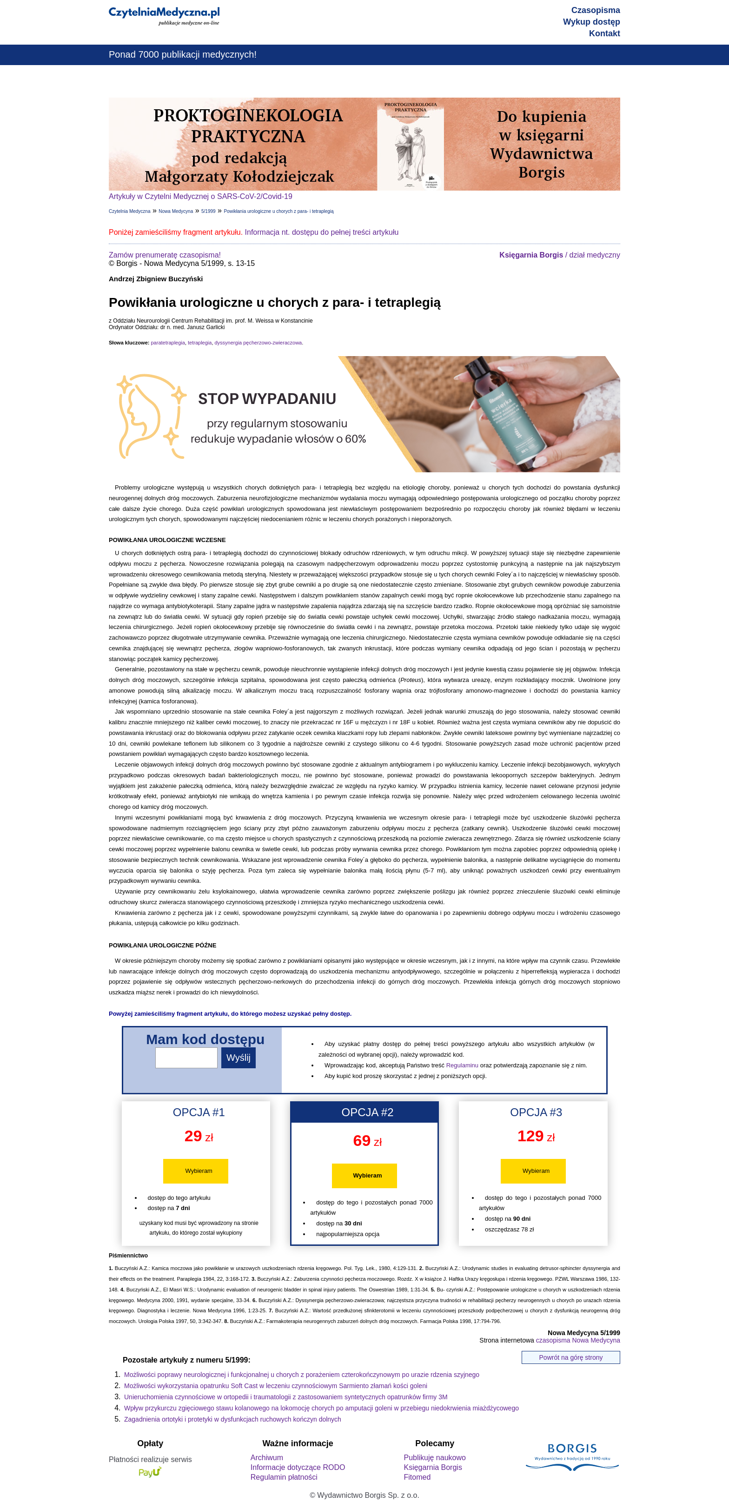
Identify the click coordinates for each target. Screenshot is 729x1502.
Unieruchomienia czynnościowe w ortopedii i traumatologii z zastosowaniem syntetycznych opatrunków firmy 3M (286, 1397)
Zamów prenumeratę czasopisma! (165, 255)
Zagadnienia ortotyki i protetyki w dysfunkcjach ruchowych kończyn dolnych (232, 1419)
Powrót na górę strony (571, 1357)
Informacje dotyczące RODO (298, 1467)
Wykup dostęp (591, 21)
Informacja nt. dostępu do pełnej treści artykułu (322, 232)
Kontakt (604, 33)
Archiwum (267, 1458)
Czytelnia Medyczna (129, 211)
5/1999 (208, 211)
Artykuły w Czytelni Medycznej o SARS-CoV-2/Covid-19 (200, 196)
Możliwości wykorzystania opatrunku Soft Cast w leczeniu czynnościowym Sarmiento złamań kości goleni (275, 1386)
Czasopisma (595, 10)
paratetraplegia (168, 342)
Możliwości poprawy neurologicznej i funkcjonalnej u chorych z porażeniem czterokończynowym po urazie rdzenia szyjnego (301, 1374)
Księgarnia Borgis (433, 1467)
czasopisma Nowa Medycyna (578, 1340)
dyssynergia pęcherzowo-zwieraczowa (258, 342)
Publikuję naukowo (434, 1458)
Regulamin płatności (284, 1477)
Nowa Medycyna (176, 211)
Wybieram (199, 1170)
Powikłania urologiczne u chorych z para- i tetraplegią (278, 211)
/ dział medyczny (559, 255)
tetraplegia (200, 342)
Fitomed (417, 1477)
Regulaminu (462, 1065)
